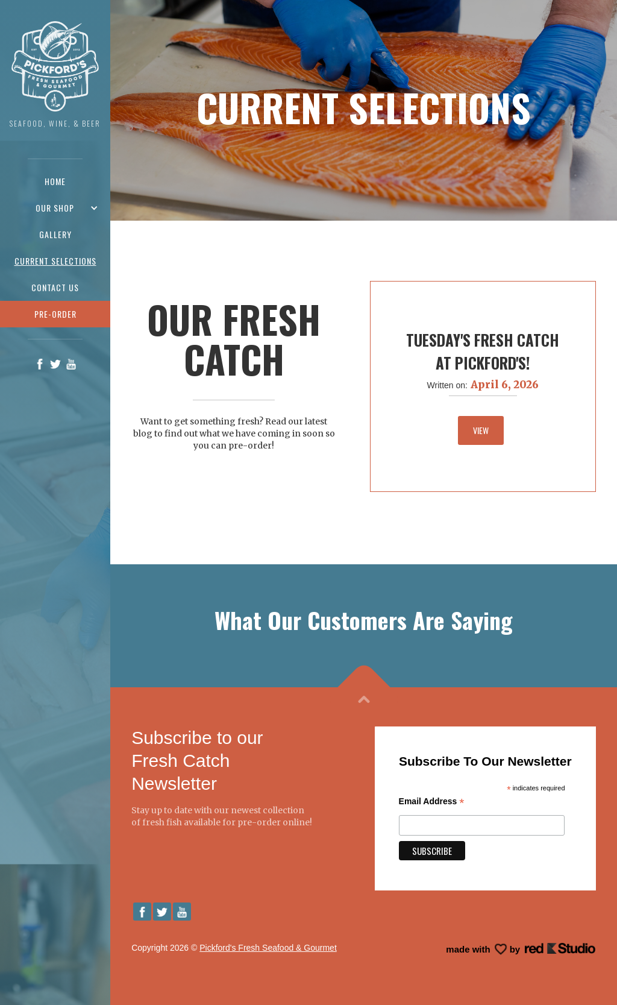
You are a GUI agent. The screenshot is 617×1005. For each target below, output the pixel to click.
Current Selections (55, 260)
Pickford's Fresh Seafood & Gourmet (268, 948)
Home (55, 181)
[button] (55, 208)
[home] (55, 75)
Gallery (55, 234)
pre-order (55, 313)
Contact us (55, 287)
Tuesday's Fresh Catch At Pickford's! (482, 351)
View (481, 430)
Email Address (432, 801)
